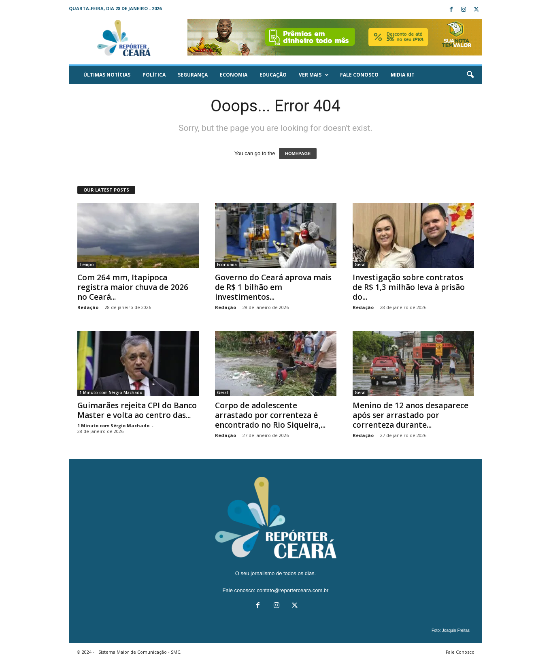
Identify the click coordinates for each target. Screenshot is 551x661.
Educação (273, 74)
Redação (87, 307)
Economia (233, 74)
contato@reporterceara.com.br (292, 590)
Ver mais (314, 75)
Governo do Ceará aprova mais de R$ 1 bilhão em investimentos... (273, 287)
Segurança (193, 74)
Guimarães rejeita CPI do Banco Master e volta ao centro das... (137, 410)
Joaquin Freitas (456, 630)
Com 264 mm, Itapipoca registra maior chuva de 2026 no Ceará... (132, 287)
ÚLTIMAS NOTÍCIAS (106, 74)
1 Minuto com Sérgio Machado (111, 392)
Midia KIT (403, 74)
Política (154, 74)
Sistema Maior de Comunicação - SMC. (139, 652)
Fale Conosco (359, 74)
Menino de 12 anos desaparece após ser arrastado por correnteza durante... (410, 415)
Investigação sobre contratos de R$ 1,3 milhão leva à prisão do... (409, 287)
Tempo (86, 264)
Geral (360, 264)
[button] (470, 75)
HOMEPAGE (298, 153)
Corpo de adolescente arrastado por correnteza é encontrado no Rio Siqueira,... (270, 415)
